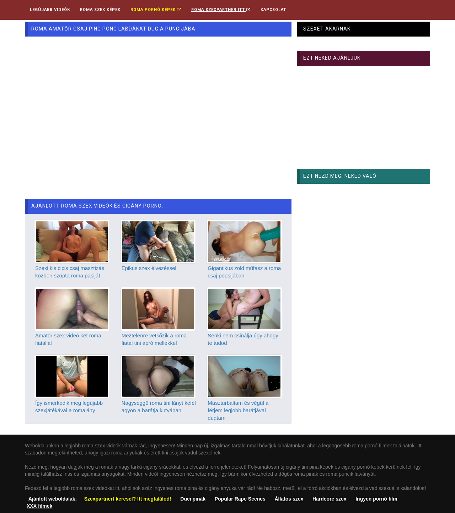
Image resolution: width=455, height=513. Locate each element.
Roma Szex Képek (100, 9)
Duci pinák (192, 499)
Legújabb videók (50, 9)
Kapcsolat (273, 9)
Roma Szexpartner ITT (221, 9)
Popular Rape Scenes (240, 499)
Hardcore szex (329, 499)
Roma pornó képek (155, 9)
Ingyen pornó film (376, 499)
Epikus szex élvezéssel (149, 268)
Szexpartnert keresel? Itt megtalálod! (127, 499)
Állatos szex (288, 499)
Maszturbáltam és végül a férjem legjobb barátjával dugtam (238, 410)
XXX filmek (39, 506)
